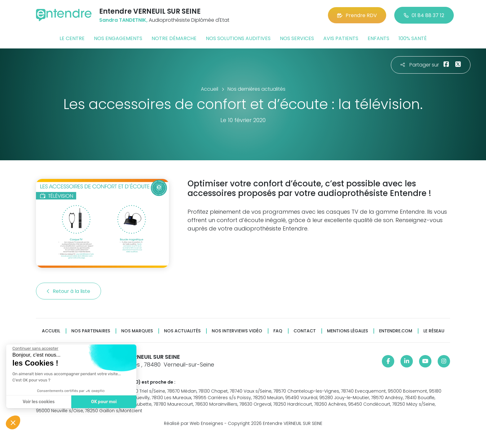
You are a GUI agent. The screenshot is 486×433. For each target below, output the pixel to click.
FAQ (277, 331)
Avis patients (340, 38)
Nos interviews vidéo (237, 331)
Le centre (72, 38)
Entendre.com (395, 331)
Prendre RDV (357, 15)
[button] (13, 422)
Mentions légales (347, 331)
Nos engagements (118, 38)
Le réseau (433, 331)
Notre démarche (174, 38)
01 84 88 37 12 (424, 15)
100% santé (413, 38)
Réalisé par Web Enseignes (193, 423)
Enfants (378, 38)
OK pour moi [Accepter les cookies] (102, 401)
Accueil (51, 331)
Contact (305, 331)
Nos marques (137, 331)
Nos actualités (182, 331)
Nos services (297, 38)
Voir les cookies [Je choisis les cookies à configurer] (37, 401)
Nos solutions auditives (238, 38)
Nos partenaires (90, 331)
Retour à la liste (68, 291)
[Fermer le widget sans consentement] (34, 348)
